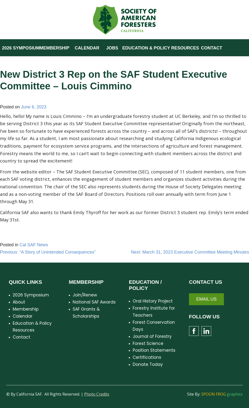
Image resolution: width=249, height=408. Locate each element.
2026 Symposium (31, 295)
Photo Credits (96, 394)
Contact (21, 337)
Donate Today (148, 364)
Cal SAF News (34, 244)
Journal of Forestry (152, 336)
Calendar (22, 316)
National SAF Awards (94, 302)
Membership (26, 309)
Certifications (147, 357)
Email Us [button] (206, 299)
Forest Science (148, 343)
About (19, 302)
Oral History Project (153, 301)
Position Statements (154, 350)
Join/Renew (85, 295)
